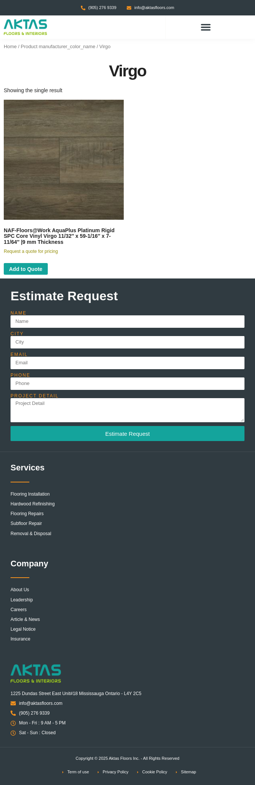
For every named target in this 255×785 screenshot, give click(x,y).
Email (19, 354)
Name (19, 313)
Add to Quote (25, 269)
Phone (20, 375)
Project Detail (35, 396)
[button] (206, 27)
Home (10, 46)
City (17, 334)
